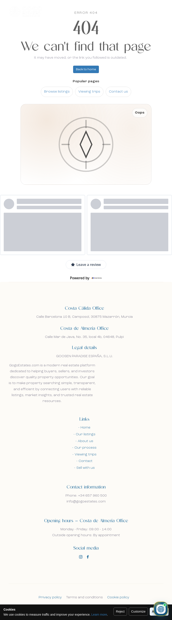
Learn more (99, 614)
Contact (86, 461)
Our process (85, 448)
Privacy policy (50, 597)
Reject (120, 611)
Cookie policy (118, 597)
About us (85, 441)
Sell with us (85, 468)
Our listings (85, 434)
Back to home (86, 69)
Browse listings (57, 91)
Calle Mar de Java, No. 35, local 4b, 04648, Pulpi (84, 337)
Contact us (118, 91)
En (146, 11)
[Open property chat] (161, 609)
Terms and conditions (84, 597)
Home (85, 427)
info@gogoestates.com (86, 501)
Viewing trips (89, 91)
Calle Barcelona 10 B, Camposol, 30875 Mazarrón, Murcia (84, 317)
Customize (138, 611)
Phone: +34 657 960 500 (86, 495)
